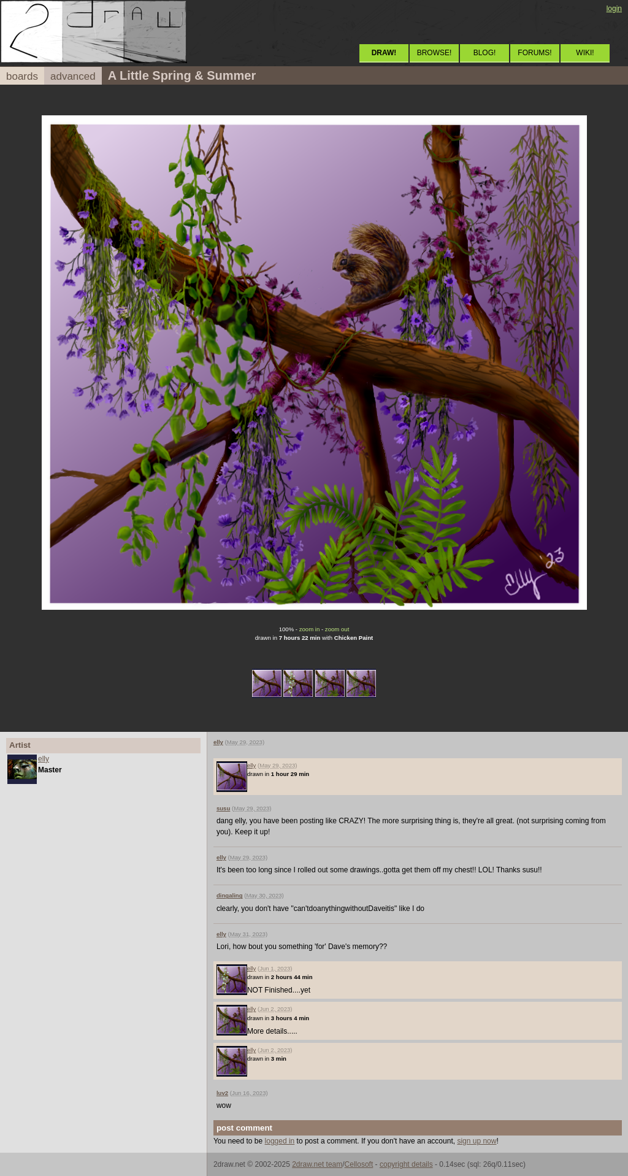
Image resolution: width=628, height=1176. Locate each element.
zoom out (337, 629)
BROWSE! (434, 52)
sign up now (476, 1141)
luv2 (222, 1093)
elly (43, 759)
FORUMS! (534, 52)
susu (223, 808)
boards (22, 76)
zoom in (309, 629)
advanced (73, 76)
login (614, 8)
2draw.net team (317, 1164)
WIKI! (585, 52)
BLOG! (484, 52)
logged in (280, 1141)
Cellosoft (359, 1164)
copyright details (406, 1164)
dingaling (229, 895)
